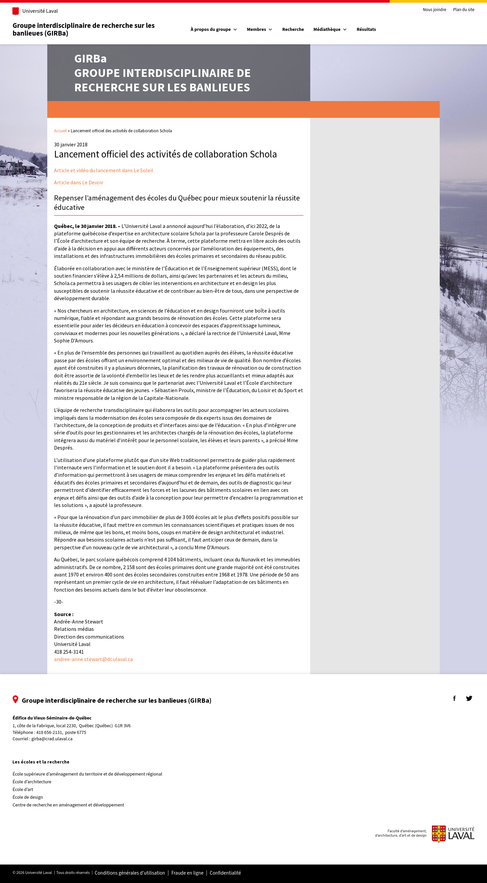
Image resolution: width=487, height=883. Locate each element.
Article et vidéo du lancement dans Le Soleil (103, 170)
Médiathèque (333, 29)
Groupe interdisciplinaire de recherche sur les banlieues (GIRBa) (93, 29)
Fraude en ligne (197, 873)
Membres (263, 29)
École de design (37, 797)
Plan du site (454, 10)
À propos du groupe (217, 29)
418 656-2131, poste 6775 (71, 733)
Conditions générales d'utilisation (139, 873)
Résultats (369, 29)
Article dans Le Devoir (78, 182)
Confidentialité (235, 873)
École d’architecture (41, 782)
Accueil (60, 131)
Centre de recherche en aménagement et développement (78, 805)
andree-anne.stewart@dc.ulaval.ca (93, 659)
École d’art (32, 789)
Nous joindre (425, 10)
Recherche (296, 29)
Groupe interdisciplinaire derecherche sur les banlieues (162, 73)
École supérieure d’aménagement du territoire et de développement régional (97, 774)
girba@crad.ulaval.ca (61, 739)
